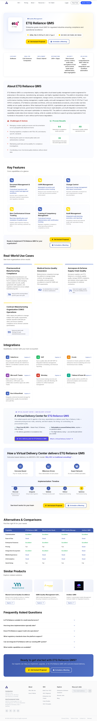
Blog (58, 698)
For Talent (51, 2)
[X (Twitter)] (10, 710)
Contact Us (82, 718)
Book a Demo (86, 3)
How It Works (32, 693)
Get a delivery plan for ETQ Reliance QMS (32, 439)
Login (66, 3)
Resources (42, 2)
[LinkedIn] (6, 710)
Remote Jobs (60, 695)
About (33, 2)
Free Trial (75, 3)
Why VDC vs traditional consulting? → (59, 457)
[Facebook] (14, 710)
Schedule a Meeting (59, 41)
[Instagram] (18, 710)
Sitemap (89, 718)
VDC (19, 2)
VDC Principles (47, 704)
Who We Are (32, 690)
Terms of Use (74, 718)
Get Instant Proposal (36, 41)
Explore (27, 357)
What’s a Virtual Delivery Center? (61, 439)
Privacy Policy (65, 718)
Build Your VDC (47, 690)
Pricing (26, 2)
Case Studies (46, 701)
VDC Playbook (47, 693)
